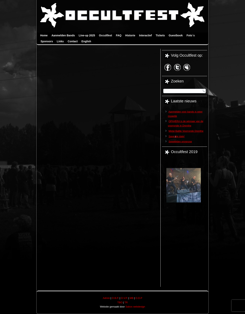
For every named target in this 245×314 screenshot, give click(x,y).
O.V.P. (124, 298)
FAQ (119, 35)
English (86, 41)
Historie (130, 35)
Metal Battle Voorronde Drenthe (186, 131)
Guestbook (176, 35)
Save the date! (177, 136)
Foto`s (190, 35)
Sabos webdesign (135, 306)
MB (132, 298)
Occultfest (105, 35)
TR (126, 302)
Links (60, 41)
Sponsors (47, 41)
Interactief (145, 35)
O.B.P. (115, 298)
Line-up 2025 (87, 35)
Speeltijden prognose (180, 141)
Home (44, 35)
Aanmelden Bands (63, 35)
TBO (119, 302)
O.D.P (139, 298)
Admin (106, 298)
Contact (73, 41)
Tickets (160, 35)
